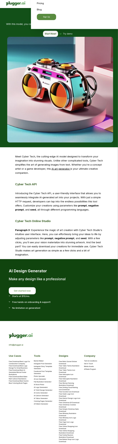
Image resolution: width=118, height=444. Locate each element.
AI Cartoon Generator (41, 396)
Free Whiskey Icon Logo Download (67, 419)
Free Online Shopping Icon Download (68, 427)
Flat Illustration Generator (42, 382)
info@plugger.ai (16, 345)
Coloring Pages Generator (43, 401)
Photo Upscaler (39, 376)
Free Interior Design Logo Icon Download (69, 399)
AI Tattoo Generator (41, 398)
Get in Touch (88, 364)
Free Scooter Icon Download (69, 392)
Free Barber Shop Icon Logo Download (69, 440)
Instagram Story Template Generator (43, 367)
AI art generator (61, 168)
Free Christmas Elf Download (69, 402)
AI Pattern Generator (41, 404)
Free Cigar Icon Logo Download (66, 423)
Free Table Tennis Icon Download (67, 371)
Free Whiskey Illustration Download (67, 414)
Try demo (67, 33)
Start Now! (50, 33)
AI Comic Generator (41, 393)
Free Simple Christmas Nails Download (69, 410)
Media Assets (89, 366)
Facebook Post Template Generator (43, 372)
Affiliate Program (90, 369)
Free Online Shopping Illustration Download (66, 432)
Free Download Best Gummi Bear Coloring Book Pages (19, 382)
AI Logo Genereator (41, 387)
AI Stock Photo (39, 384)
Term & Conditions (90, 361)
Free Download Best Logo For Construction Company (19, 363)
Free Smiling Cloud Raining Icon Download (68, 388)
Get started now (22, 291)
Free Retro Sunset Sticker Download (68, 363)
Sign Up (46, 17)
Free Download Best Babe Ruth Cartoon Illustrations (18, 378)
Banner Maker (39, 361)
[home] (16, 4)
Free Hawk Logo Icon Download (66, 395)
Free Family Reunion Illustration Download (66, 436)
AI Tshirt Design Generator (43, 390)
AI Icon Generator (40, 379)
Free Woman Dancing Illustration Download (66, 384)
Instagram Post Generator (43, 364)
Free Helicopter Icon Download (66, 376)
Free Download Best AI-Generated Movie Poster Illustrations (17, 372)
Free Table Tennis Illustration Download (69, 367)
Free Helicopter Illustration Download (68, 380)
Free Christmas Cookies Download (67, 406)
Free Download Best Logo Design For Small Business (18, 367)
